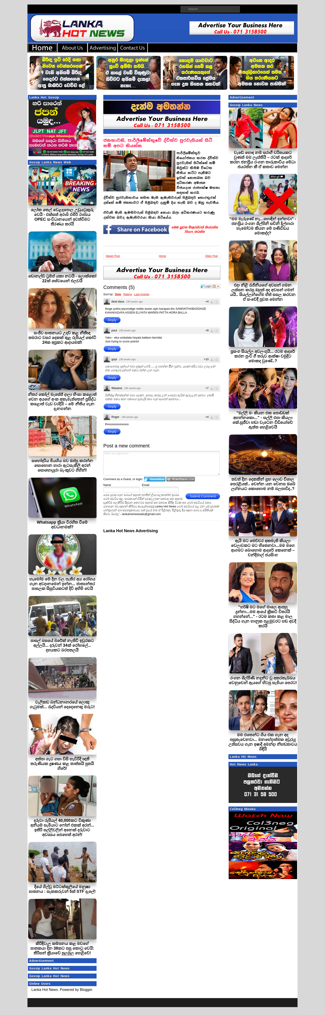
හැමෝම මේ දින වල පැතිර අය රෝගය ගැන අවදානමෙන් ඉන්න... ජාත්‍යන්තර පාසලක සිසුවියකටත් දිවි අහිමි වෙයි (62, 584)
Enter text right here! (161, 463)
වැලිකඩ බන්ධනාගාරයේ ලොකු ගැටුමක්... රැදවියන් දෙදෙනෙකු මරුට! (62, 704)
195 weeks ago (134, 301)
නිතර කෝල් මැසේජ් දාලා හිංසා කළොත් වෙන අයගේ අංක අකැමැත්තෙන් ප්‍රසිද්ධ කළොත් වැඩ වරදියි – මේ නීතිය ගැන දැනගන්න (62, 401)
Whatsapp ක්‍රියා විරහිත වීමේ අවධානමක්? (62, 524)
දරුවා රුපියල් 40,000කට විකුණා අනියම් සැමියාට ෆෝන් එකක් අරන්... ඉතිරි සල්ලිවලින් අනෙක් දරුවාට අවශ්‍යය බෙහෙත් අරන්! (62, 827)
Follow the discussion (216, 286)
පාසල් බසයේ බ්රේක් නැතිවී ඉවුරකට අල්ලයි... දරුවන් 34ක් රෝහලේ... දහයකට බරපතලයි (62, 645)
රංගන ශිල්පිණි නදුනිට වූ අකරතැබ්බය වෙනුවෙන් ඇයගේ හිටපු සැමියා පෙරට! (263, 680)
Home (162, 256)
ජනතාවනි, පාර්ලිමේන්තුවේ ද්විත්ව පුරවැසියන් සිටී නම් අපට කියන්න (157, 143)
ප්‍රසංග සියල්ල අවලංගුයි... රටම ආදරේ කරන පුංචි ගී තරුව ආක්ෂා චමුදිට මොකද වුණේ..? (262, 356)
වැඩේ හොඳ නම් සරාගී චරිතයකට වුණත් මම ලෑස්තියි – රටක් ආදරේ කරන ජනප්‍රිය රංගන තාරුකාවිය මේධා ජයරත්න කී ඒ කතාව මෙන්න (263, 159)
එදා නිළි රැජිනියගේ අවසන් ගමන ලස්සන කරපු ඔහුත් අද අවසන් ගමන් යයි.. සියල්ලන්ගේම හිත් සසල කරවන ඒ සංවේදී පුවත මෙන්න (263, 292)
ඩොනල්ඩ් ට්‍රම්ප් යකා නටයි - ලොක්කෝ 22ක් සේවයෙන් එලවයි (62, 278)
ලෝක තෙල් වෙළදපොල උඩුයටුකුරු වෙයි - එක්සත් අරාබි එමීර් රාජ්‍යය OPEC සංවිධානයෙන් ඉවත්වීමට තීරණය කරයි (62, 217)
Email (145, 485)
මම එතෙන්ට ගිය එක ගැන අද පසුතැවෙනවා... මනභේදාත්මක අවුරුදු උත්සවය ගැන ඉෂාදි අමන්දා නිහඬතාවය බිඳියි (262, 742)
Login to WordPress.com (180, 479)
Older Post (211, 256)
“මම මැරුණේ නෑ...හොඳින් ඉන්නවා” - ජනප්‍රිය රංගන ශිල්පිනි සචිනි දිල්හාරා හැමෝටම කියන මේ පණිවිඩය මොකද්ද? (262, 226)
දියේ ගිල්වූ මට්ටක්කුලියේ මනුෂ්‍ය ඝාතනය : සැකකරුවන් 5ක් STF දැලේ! (62, 889)
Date (118, 294)
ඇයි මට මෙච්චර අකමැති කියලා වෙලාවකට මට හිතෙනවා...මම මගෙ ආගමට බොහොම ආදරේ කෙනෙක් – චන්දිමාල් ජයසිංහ (263, 547)
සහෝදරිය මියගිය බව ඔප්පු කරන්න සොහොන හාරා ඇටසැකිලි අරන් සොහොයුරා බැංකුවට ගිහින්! (62, 465)
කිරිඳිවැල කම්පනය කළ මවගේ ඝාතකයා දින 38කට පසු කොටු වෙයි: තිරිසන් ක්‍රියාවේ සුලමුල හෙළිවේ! (62, 948)
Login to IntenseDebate (154, 479)
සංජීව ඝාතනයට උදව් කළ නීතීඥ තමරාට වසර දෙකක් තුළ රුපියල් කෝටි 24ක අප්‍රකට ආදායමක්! (62, 338)
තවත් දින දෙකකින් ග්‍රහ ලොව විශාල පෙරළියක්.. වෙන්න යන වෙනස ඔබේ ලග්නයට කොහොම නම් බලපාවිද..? (262, 484)
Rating (127, 294)
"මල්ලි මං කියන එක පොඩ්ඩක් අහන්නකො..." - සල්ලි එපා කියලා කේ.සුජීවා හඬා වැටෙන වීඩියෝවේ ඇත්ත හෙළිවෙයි (262, 420)
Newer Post (113, 256)
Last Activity (141, 294)
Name (107, 485)
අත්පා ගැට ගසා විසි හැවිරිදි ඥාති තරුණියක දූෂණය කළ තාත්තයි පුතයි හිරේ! (62, 764)
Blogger (86, 990)
